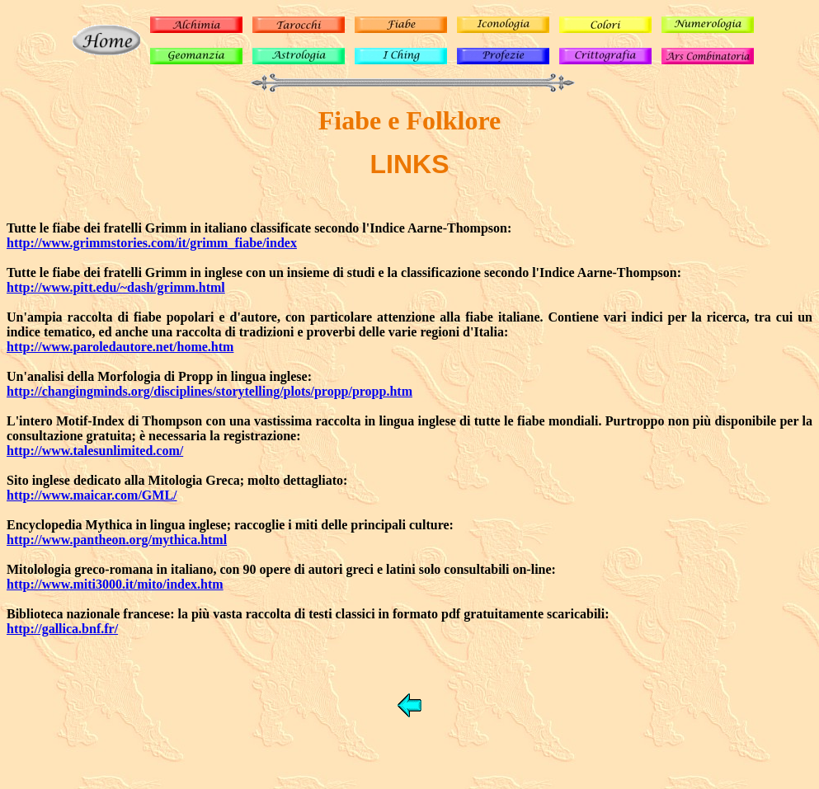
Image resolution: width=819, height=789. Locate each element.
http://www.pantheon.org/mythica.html (117, 540)
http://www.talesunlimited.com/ (95, 451)
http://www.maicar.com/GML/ (92, 495)
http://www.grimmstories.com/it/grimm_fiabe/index (152, 243)
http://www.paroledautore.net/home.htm (120, 347)
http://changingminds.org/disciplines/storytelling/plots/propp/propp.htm (209, 391)
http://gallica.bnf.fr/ (62, 629)
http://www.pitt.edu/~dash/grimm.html (116, 287)
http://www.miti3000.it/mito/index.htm (115, 584)
